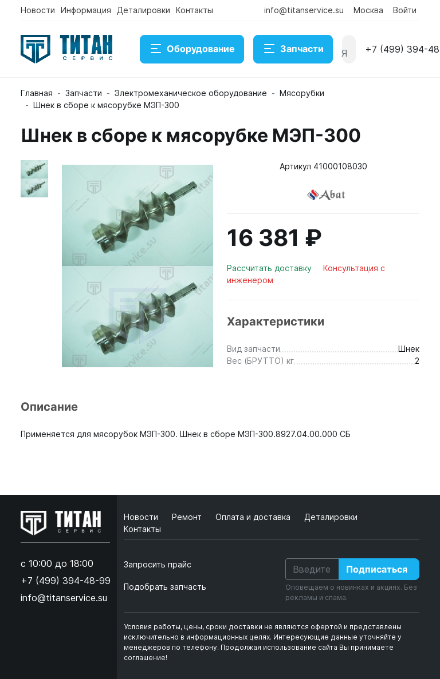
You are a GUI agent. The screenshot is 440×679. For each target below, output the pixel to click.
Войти (405, 10)
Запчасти (293, 49)
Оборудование (192, 49)
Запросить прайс (157, 564)
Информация (86, 10)
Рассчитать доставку (270, 268)
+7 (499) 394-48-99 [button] (66, 580)
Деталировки (143, 10)
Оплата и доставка (254, 517)
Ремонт (188, 517)
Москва (368, 10)
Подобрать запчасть (165, 586)
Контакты (194, 10)
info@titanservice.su (304, 10)
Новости (38, 10)
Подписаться (376, 569)
